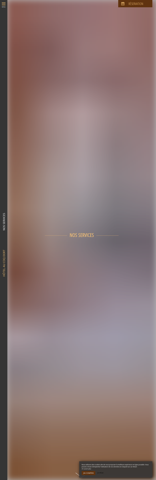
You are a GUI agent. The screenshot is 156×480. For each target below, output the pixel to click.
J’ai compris (88, 473)
